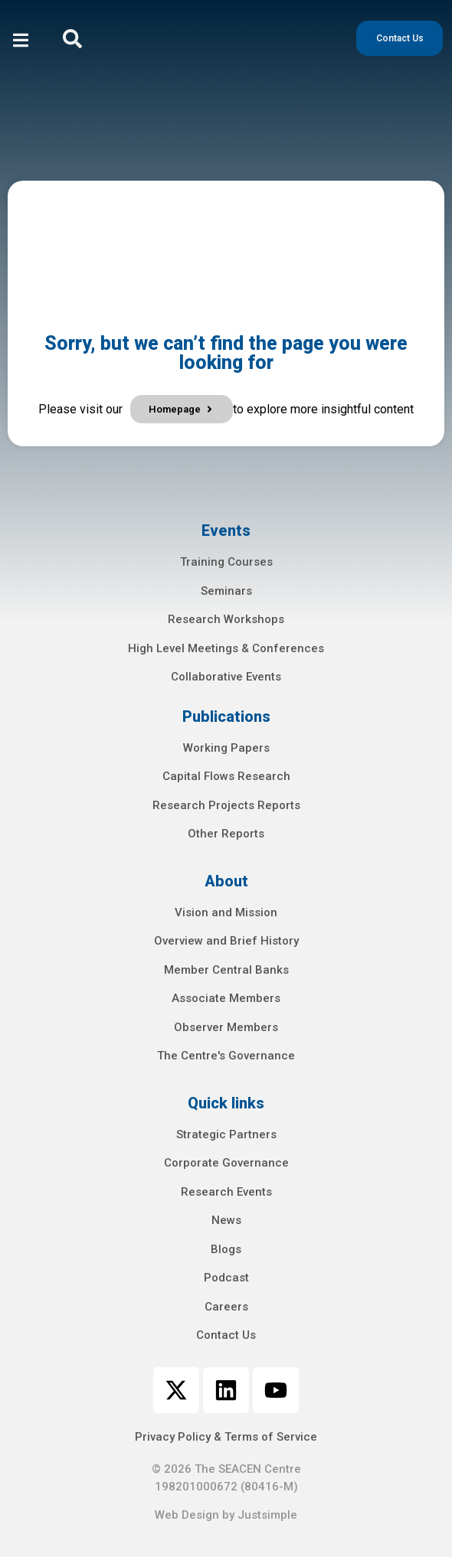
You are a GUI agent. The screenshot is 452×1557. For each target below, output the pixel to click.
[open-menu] (20, 42)
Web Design (187, 1515)
